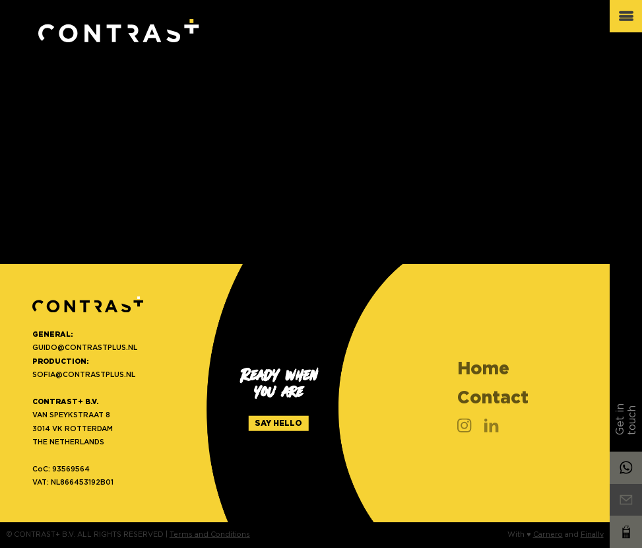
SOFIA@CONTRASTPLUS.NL (83, 374)
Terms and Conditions (210, 534)
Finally (592, 534)
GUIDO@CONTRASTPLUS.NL (84, 347)
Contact (493, 397)
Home (483, 368)
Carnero (548, 534)
